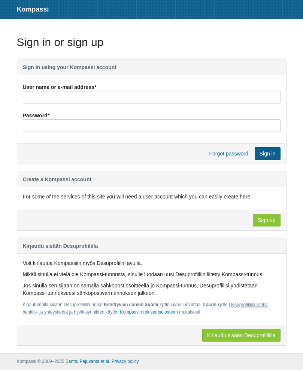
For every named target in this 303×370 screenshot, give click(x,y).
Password (36, 115)
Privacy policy (125, 361)
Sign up (266, 220)
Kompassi (33, 9)
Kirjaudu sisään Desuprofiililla (241, 335)
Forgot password (228, 154)
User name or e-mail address (60, 87)
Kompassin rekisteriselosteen (149, 312)
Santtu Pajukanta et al (87, 361)
